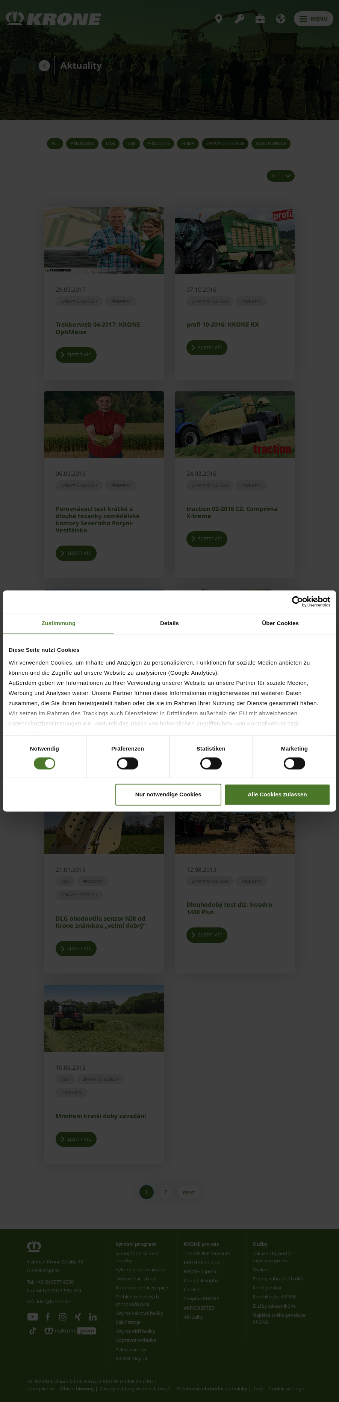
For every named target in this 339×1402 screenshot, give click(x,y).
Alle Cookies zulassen (277, 794)
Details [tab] (169, 623)
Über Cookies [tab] (280, 623)
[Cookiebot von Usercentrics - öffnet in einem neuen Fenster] (297, 601)
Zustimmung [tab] (58, 623)
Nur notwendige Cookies (168, 794)
